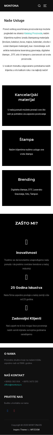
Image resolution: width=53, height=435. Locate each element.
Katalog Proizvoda (33, 33)
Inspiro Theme (20, 429)
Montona (11, 5)
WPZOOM (35, 429)
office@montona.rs (13, 385)
